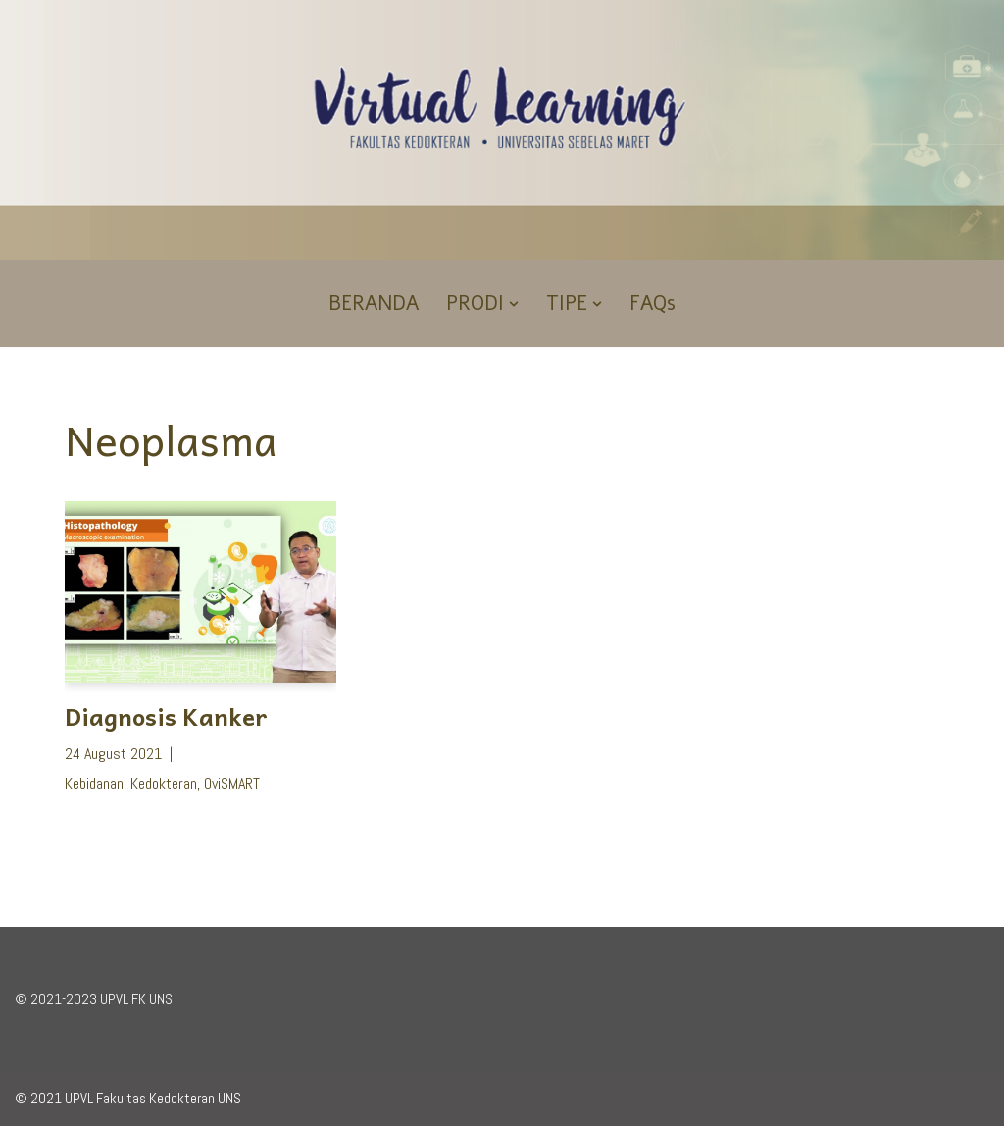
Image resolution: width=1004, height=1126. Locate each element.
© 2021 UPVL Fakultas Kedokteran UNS (128, 1098)
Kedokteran (163, 783)
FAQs (652, 303)
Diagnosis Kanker (166, 716)
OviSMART (232, 783)
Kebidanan (94, 783)
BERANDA (373, 303)
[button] (514, 304)
